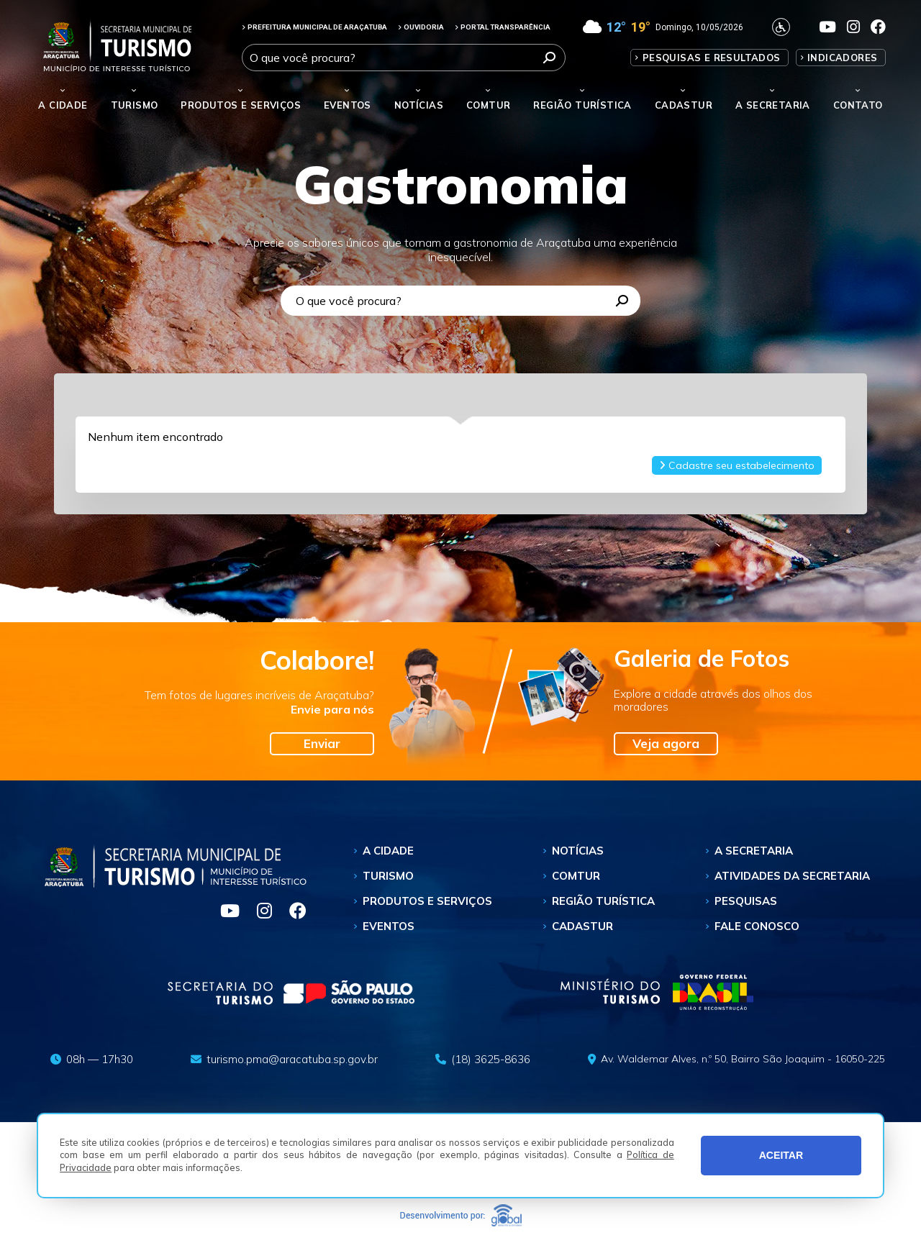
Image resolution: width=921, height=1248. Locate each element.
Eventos (388, 926)
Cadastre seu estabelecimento (737, 465)
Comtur (488, 105)
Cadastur (683, 105)
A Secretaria (753, 850)
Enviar (322, 743)
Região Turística (582, 105)
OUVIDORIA (421, 27)
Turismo (388, 876)
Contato (858, 105)
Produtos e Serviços (241, 105)
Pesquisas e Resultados (712, 57)
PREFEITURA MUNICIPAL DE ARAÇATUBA (314, 27)
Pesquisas (745, 901)
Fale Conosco (756, 926)
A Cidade (62, 105)
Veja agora (665, 743)
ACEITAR (781, 1155)
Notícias (418, 105)
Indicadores (842, 57)
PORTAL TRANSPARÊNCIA (502, 27)
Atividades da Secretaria (792, 876)
